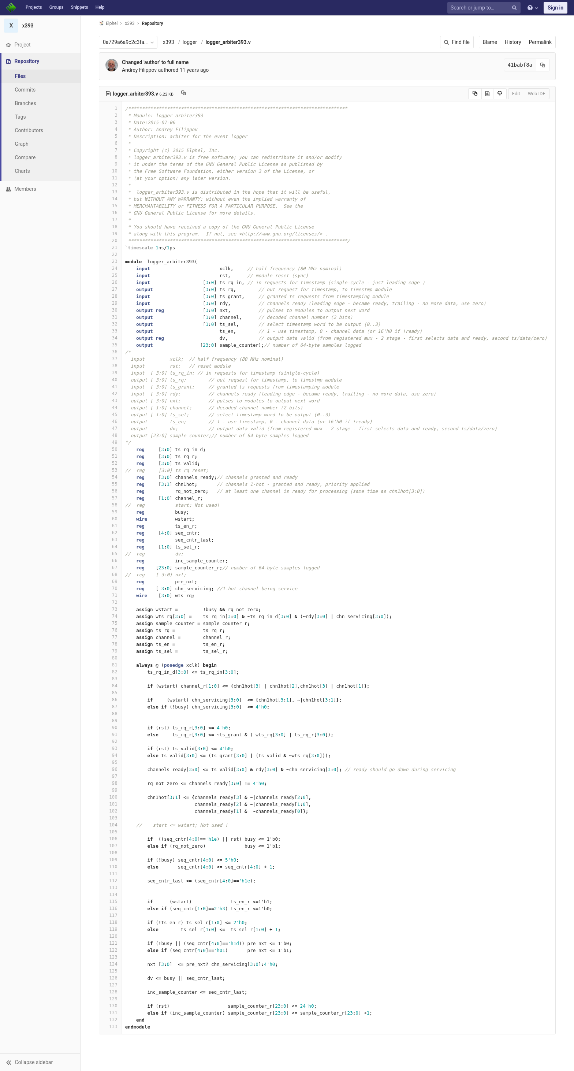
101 (110, 804)
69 (110, 581)
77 (110, 637)
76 (110, 630)
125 (110, 971)
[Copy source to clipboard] (475, 93)
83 (110, 678)
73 (110, 609)
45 (110, 414)
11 (110, 178)
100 (110, 797)
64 (110, 546)
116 (110, 908)
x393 (168, 42)
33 (110, 331)
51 (110, 456)
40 (110, 379)
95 (110, 762)
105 (110, 831)
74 (110, 616)
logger (190, 42)
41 (110, 386)
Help (100, 7)
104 (110, 825)
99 (110, 790)
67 (110, 567)
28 (110, 296)
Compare (25, 157)
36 (110, 351)
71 (110, 595)
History (513, 42)
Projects (34, 7)
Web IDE (536, 93)
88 (110, 713)
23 (110, 261)
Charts (22, 171)
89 (110, 720)
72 (110, 602)
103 (110, 818)
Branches (25, 103)
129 (110, 998)
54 (110, 477)
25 (110, 275)
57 (110, 498)
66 (110, 560)
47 (110, 428)
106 (110, 838)
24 (110, 268)
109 (110, 859)
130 (110, 1005)
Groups (56, 7)
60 (110, 518)
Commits (25, 90)
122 (110, 950)
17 (110, 219)
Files (20, 76)
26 (110, 282)
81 (110, 664)
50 (110, 449)
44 (110, 407)
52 (110, 463)
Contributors (29, 130)
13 (110, 191)
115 (110, 901)
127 (110, 985)
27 (110, 289)
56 (110, 491)
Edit (516, 93)
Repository (152, 23)
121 (110, 943)
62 (110, 532)
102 (110, 811)
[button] (40, 1062)
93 (110, 748)
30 (110, 310)
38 (110, 365)
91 (110, 734)
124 (110, 964)
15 (110, 205)
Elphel (108, 23)
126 (110, 978)
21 (110, 247)
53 (110, 470)
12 (110, 184)
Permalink (540, 42)
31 (110, 317)
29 (110, 303)
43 (110, 400)
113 (110, 887)
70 (110, 588)
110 (110, 866)
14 (110, 198)
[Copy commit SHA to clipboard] (542, 65)
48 (110, 435)
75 (110, 623)
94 (110, 755)
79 (110, 651)
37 (110, 358)
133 (110, 1026)
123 (110, 957)
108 (110, 852)
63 (110, 539)
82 (110, 671)
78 (110, 644)
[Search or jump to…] (485, 7)
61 (110, 525)
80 (110, 658)
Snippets (79, 7)
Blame (490, 42)
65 (110, 553)
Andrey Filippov (139, 70)
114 (110, 894)
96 (110, 769)
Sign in (555, 8)
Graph (21, 144)
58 (110, 504)
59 (110, 511)
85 (110, 692)
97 (110, 776)
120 (110, 936)
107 (110, 845)
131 (110, 1012)
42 (110, 393)
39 (110, 372)
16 (110, 212)
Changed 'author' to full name (155, 62)
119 (110, 929)
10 (110, 171)
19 (110, 233)
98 (110, 783)
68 (110, 574)
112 (110, 880)
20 (110, 240)
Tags (20, 117)
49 (110, 442)
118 (110, 922)
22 (110, 254)
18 (110, 226)
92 (110, 741)
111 (110, 873)
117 (110, 915)
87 (110, 706)
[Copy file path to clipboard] (183, 93)
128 (110, 991)
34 (110, 338)
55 (110, 484)
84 (110, 685)
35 (110, 344)
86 (110, 699)
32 (110, 324)
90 (110, 727)
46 (110, 421)
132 (110, 1019)
